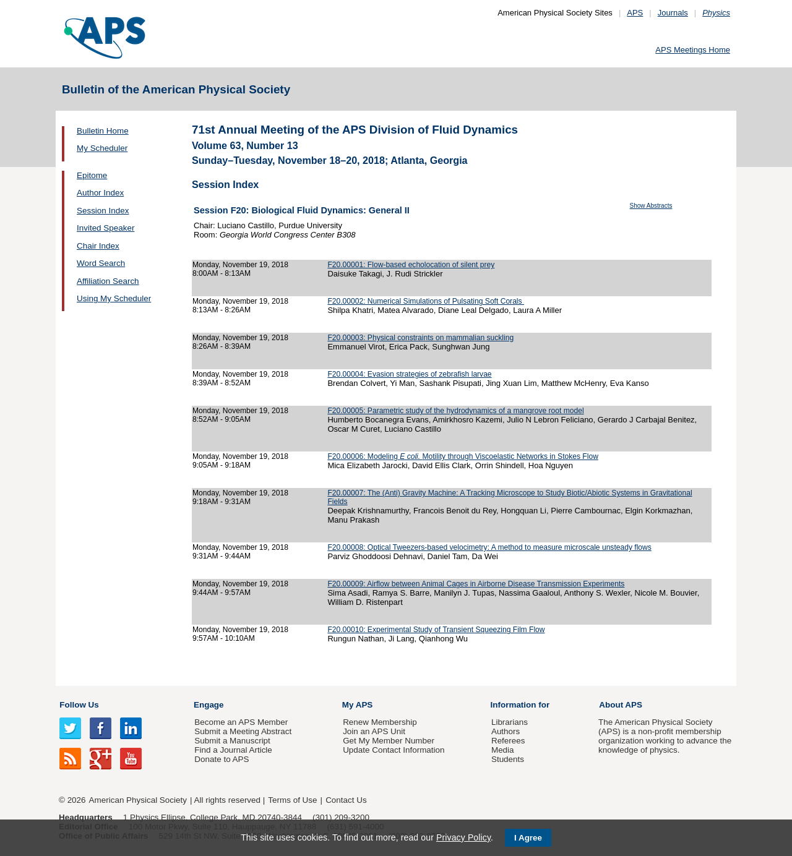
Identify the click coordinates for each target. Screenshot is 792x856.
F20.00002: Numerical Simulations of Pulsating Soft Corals (425, 301)
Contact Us (345, 800)
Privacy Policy (463, 837)
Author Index (100, 192)
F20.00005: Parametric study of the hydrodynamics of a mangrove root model (455, 410)
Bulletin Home (103, 130)
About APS (620, 704)
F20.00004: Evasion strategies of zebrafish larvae (409, 374)
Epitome (92, 175)
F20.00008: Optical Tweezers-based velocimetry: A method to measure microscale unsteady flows (489, 547)
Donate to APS (221, 759)
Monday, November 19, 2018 (240, 264)
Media (502, 750)
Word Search (101, 263)
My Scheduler (102, 148)
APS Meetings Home (692, 49)
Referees (508, 740)
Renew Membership (380, 722)
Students (507, 759)
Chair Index (98, 245)
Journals (673, 12)
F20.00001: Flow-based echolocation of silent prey (410, 264)
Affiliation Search (108, 281)
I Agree (528, 837)
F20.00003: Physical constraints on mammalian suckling (420, 337)
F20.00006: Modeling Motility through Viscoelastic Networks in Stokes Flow (462, 456)
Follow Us (78, 704)
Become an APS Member (241, 722)
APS (635, 12)
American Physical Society (138, 800)
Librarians (509, 722)
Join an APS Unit (374, 731)
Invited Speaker (105, 228)
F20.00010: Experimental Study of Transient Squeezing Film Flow (435, 629)
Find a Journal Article (233, 750)
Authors (505, 731)
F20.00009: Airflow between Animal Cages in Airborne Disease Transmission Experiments (475, 584)
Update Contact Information (393, 750)
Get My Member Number (388, 740)
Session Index (103, 210)
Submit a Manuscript (232, 740)
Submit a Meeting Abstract (242, 731)
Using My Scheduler (114, 298)
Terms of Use (292, 800)
